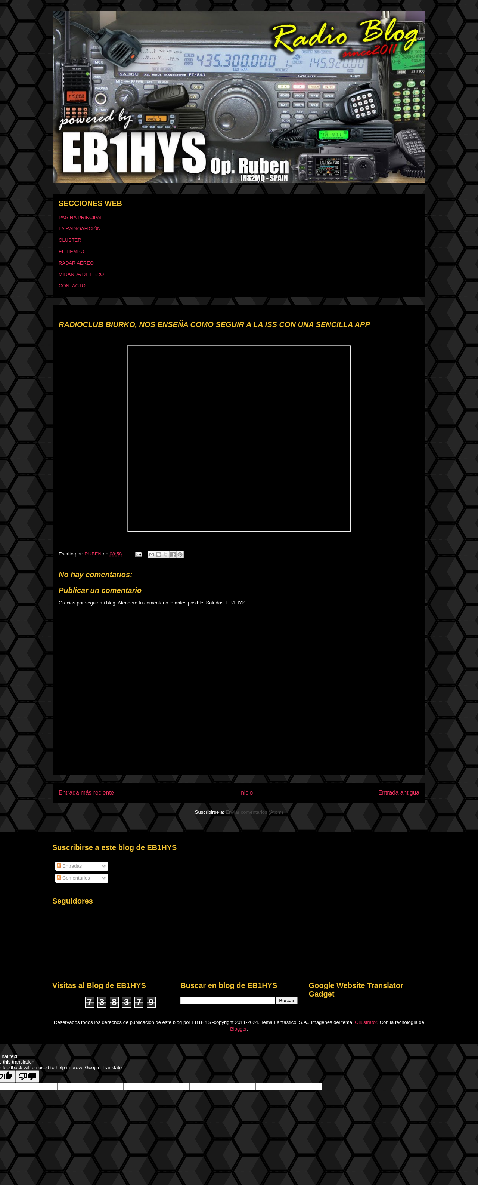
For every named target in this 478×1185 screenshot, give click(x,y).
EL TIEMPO (71, 251)
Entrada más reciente (86, 793)
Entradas (69, 866)
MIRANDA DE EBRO (81, 274)
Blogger (238, 1029)
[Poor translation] (27, 1076)
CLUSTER (70, 240)
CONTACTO (72, 286)
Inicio (246, 793)
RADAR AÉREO (76, 263)
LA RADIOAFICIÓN (80, 228)
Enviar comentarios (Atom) (254, 812)
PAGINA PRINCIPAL (81, 217)
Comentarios (73, 878)
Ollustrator (366, 1022)
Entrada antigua (398, 793)
